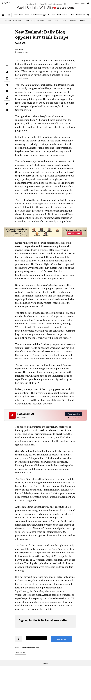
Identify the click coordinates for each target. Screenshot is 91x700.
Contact (76, 3)
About (83, 3)
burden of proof (38, 140)
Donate (83, 21)
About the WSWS (60, 21)
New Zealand (20, 652)
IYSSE (49, 21)
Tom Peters (19, 50)
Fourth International (13, 21)
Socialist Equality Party (35, 21)
